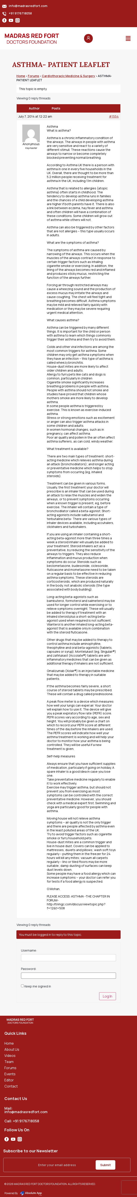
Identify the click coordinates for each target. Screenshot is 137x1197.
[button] (128, 38)
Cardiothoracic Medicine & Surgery (68, 76)
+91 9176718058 (20, 13)
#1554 (114, 116)
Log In (107, 996)
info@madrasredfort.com (28, 6)
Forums (33, 76)
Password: (28, 968)
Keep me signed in (38, 986)
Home (20, 76)
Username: (29, 950)
